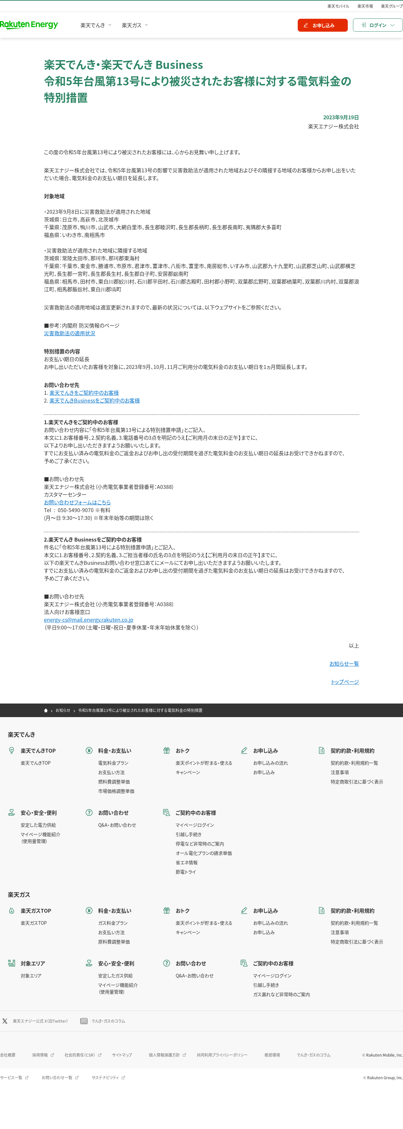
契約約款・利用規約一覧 (354, 762)
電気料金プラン (113, 762)
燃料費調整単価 (114, 781)
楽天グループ (392, 6)
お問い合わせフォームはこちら (77, 502)
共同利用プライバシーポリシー (222, 1055)
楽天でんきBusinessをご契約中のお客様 (94, 400)
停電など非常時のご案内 (200, 843)
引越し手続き (189, 834)
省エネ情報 (187, 862)
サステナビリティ (105, 1077)
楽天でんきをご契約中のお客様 (84, 392)
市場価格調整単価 (116, 791)
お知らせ (63, 710)
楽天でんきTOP (36, 762)
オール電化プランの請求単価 (204, 853)
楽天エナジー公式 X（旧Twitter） (40, 1021)
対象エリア (31, 975)
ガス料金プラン (113, 922)
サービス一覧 (11, 1077)
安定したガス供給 (115, 975)
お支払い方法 (111, 772)
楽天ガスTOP (34, 922)
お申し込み (264, 772)
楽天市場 (365, 6)
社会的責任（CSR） (80, 1055)
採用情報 (40, 1055)
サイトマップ (122, 1055)
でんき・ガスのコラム (108, 1021)
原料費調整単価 (114, 941)
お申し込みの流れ (270, 762)
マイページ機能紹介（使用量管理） (40, 837)
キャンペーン (188, 772)
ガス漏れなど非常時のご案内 (281, 994)
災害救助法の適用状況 (69, 333)
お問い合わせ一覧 (57, 1077)
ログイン (378, 25)
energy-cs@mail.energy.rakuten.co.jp (88, 619)
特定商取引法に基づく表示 (357, 781)
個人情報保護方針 (164, 1055)
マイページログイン (195, 825)
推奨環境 (272, 1055)
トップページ (345, 681)
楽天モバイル (338, 6)
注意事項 (340, 772)
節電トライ (186, 871)
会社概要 (8, 1055)
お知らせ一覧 (344, 663)
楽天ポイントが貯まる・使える (204, 762)
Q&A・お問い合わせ (117, 825)
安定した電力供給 (38, 825)
